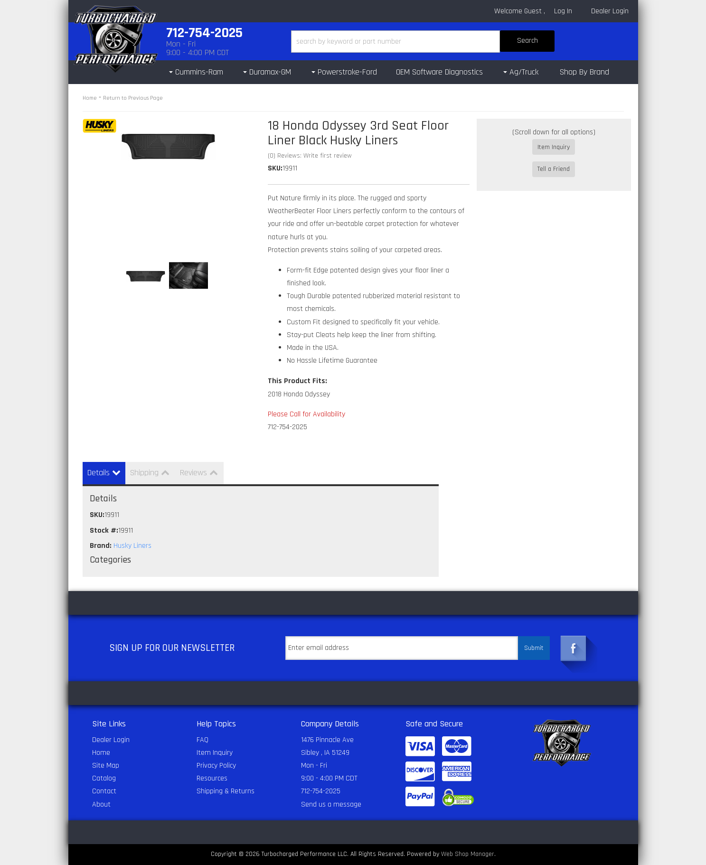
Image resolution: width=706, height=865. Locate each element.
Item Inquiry (553, 147)
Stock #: (104, 531)
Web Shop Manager (467, 854)
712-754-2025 (320, 791)
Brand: (101, 546)
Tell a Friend (553, 161)
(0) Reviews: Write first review (310, 155)
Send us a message (331, 804)
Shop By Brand (584, 71)
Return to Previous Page (133, 98)
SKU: (275, 168)
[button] (423, 41)
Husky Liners (132, 546)
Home (90, 98)
